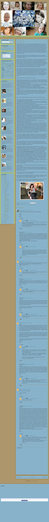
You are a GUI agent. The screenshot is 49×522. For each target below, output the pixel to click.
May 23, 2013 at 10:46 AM (32, 246)
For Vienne (24, 220)
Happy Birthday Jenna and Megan (6, 195)
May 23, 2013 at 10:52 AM (32, 346)
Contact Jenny (17, 36)
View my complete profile (6, 49)
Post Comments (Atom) (34, 480)
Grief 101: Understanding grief (9, 100)
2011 (4, 222)
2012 (4, 220)
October (5, 185)
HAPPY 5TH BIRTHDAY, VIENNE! (6, 211)
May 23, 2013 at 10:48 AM (32, 270)
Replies (22, 218)
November (6, 183)
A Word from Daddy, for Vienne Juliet (10, 163)
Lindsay (20, 389)
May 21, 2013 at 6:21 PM (28, 261)
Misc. (10, 71)
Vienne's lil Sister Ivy (7, 75)
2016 (4, 176)
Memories (10, 68)
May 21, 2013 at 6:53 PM (28, 279)
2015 (4, 177)
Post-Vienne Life (10, 72)
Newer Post (19, 477)
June (5, 191)
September (6, 186)
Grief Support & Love (22, 204)
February (5, 217)
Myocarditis (3, 72)
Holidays (11, 65)
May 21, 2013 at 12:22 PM (29, 210)
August (5, 188)
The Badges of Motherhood (6, 206)
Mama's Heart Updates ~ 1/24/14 (9, 109)
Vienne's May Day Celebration (10, 146)
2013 (4, 180)
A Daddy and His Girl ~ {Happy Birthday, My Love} (9, 91)
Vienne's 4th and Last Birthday (9, 137)
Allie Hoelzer (21, 261)
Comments (5, 56)
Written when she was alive (7, 76)
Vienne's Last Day (10, 36)
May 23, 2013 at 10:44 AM (32, 220)
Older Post (45, 477)
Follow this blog (24, 500)
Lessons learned (7, 203)
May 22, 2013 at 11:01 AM (27, 389)
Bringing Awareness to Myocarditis (7, 198)
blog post (31, 149)
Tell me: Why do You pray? (9, 127)
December (6, 182)
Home (4, 36)
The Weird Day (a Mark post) (7, 82)
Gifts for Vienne (5, 64)
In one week (9, 154)
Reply (20, 216)
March (5, 215)
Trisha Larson (21, 210)
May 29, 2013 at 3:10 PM (32, 435)
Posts (4, 55)
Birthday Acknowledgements (6, 63)
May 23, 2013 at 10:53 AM (32, 378)
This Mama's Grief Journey (31, 204)
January (5, 218)
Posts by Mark (6, 73)
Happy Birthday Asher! (6, 202)
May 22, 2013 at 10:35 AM (29, 364)
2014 (4, 179)
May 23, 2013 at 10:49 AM (32, 289)
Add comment (19, 447)
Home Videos (8, 67)
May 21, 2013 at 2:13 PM (28, 232)
